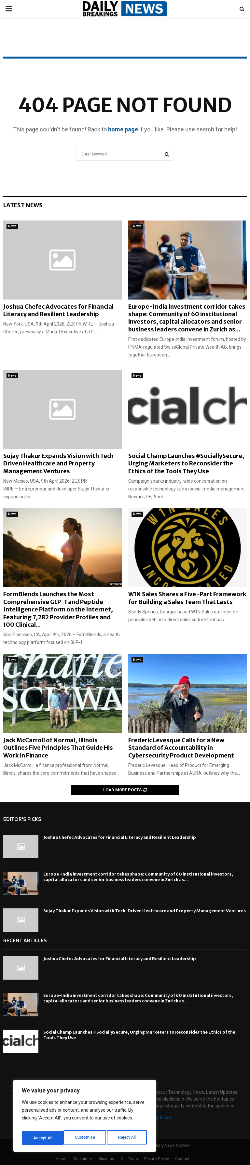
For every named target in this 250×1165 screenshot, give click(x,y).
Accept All (127, 1138)
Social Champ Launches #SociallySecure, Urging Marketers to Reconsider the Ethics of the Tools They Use (186, 463)
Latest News (23, 205)
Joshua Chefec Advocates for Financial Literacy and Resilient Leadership (58, 310)
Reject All (86, 1138)
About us (106, 1159)
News (12, 226)
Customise (42, 1138)
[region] (84, 1118)
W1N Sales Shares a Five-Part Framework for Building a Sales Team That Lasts (187, 597)
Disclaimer (82, 1159)
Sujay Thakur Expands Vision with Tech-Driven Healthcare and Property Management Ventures (60, 463)
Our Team (129, 1159)
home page (123, 129)
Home (61, 1159)
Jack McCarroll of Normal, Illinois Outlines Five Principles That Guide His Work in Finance (58, 747)
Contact (182, 1159)
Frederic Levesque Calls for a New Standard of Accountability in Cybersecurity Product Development (181, 747)
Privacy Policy (156, 1159)
